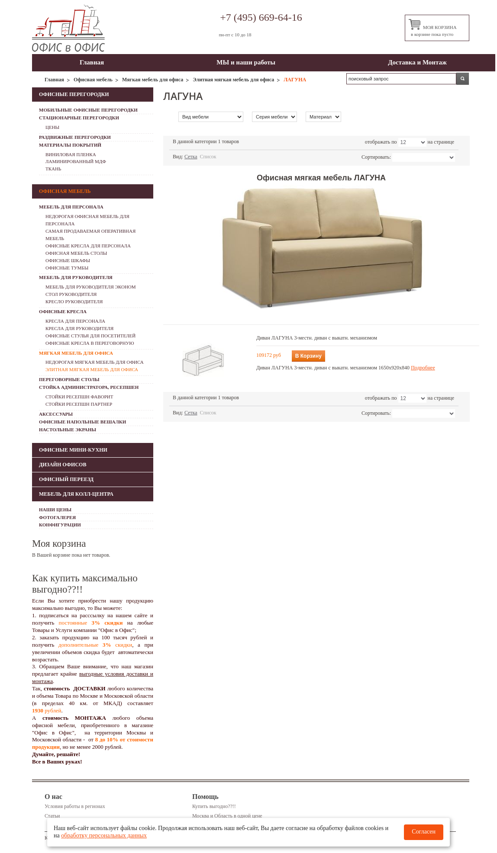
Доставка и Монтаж (417, 62)
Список (208, 157)
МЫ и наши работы (245, 62)
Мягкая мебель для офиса (152, 80)
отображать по (381, 142)
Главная (92, 62)
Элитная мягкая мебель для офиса (233, 80)
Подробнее (423, 368)
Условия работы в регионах (75, 806)
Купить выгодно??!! (214, 806)
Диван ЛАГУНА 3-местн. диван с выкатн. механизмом (316, 338)
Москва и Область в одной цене (227, 816)
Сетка (190, 157)
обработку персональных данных (104, 835)
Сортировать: (376, 157)
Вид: (178, 157)
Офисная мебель (93, 80)
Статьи (52, 816)
